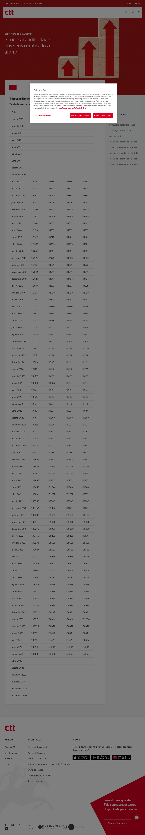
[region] (73, 103)
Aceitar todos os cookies (102, 115)
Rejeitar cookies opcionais (80, 115)
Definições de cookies (43, 115)
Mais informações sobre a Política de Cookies (72, 108)
